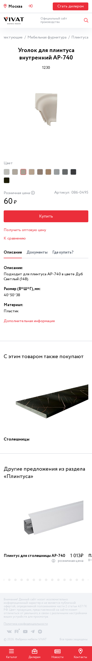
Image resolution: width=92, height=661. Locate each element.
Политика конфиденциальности (26, 624)
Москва (15, 6)
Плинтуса (79, 37)
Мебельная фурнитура (46, 37)
